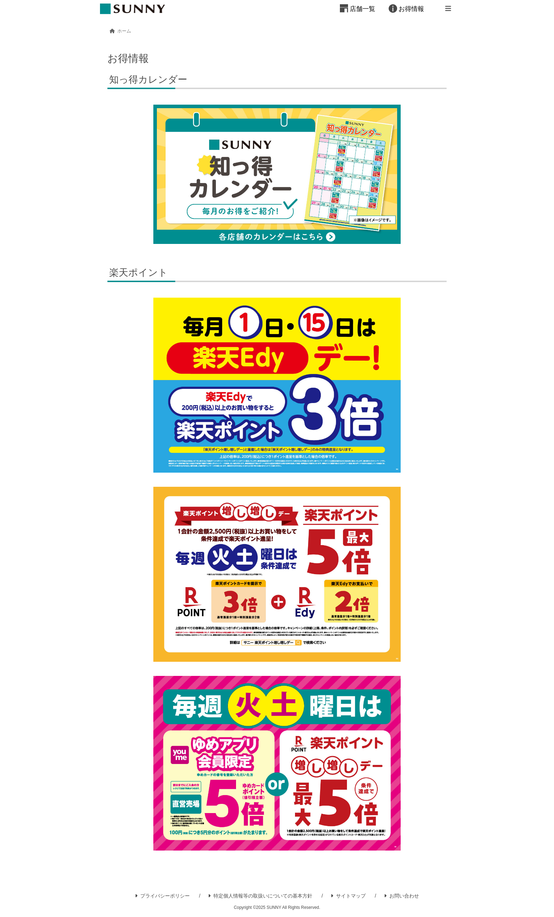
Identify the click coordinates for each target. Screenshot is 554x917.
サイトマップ (348, 896)
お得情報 (411, 8)
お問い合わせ (401, 896)
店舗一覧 (362, 8)
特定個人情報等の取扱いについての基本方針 (260, 896)
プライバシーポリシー (162, 896)
